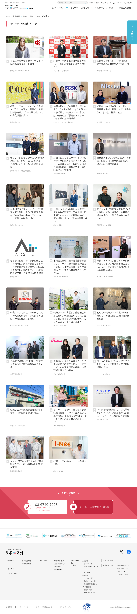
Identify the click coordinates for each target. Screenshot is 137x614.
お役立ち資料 (125, 8)
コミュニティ (12, 573)
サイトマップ (24, 607)
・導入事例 (86, 572)
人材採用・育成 (59, 561)
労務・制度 (57, 567)
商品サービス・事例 (105, 8)
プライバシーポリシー (67, 607)
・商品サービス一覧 (88, 581)
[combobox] (72, 2)
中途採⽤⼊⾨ (26, 564)
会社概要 (9, 607)
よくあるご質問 (122, 574)
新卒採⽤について (123, 566)
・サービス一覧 (87, 564)
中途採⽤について (123, 568)
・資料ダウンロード (88, 593)
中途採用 (85, 575)
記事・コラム (60, 8)
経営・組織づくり (59, 564)
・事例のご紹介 (87, 590)
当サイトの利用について (44, 607)
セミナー (74, 8)
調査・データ (58, 569)
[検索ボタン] (85, 3)
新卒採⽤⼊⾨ (26, 561)
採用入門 (86, 8)
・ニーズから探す (88, 578)
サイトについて (122, 571)
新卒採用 (85, 561)
